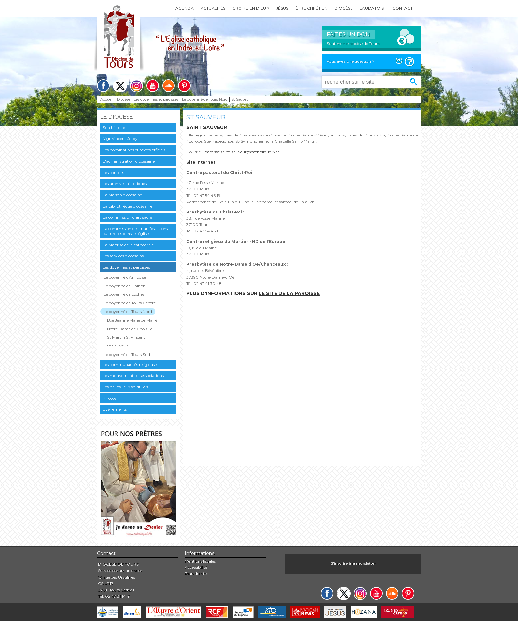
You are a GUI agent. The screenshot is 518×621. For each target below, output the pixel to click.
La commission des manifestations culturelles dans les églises (135, 231)
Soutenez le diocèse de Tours (353, 43)
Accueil (106, 99)
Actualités (213, 8)
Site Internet (200, 162)
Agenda (184, 8)
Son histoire (114, 127)
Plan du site (196, 573)
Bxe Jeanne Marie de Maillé (132, 320)
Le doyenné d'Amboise (125, 277)
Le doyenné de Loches (124, 294)
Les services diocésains (123, 255)
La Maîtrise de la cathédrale (128, 244)
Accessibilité (196, 567)
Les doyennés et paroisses (156, 99)
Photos (109, 398)
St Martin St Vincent (126, 337)
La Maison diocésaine (122, 194)
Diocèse (343, 8)
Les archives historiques (125, 183)
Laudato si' (373, 8)
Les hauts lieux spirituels (125, 386)
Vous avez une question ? (350, 61)
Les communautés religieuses (130, 364)
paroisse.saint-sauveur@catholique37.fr (241, 151)
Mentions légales (200, 561)
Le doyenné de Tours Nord (205, 99)
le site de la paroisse (289, 293)
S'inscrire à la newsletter (353, 563)
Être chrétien (311, 8)
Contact (402, 8)
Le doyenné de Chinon (125, 285)
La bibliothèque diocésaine (127, 206)
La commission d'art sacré (127, 217)
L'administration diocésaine (129, 161)
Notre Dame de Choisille (129, 328)
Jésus (282, 8)
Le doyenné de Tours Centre (130, 302)
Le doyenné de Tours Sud (127, 354)
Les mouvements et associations (133, 375)
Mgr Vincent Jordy (120, 138)
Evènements (115, 409)
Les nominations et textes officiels (134, 149)
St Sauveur (117, 345)
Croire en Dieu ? (250, 8)
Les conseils (113, 172)
